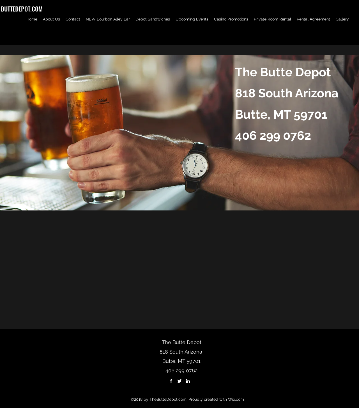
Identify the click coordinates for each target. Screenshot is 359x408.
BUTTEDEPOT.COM (22, 8)
